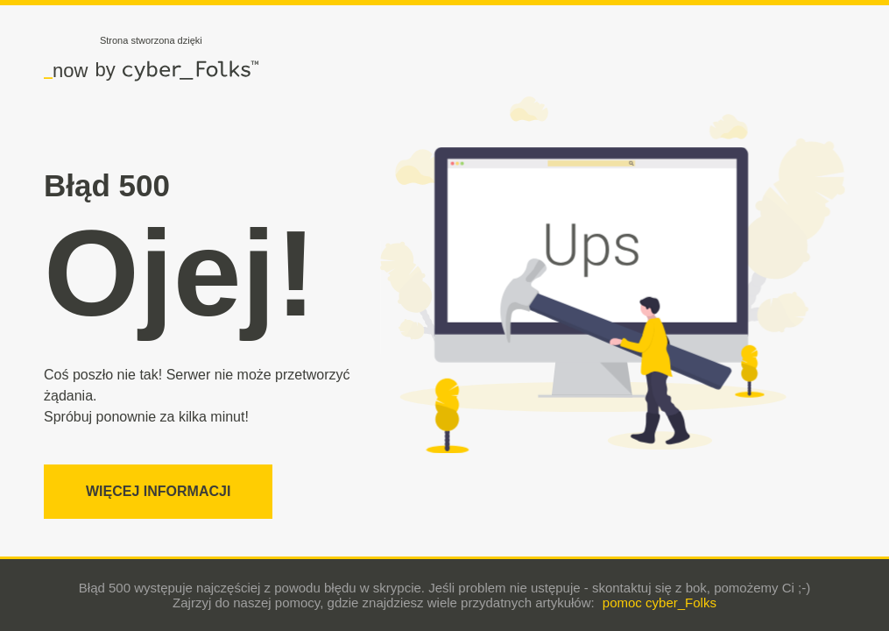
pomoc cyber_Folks (659, 602)
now (66, 70)
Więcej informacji (158, 491)
